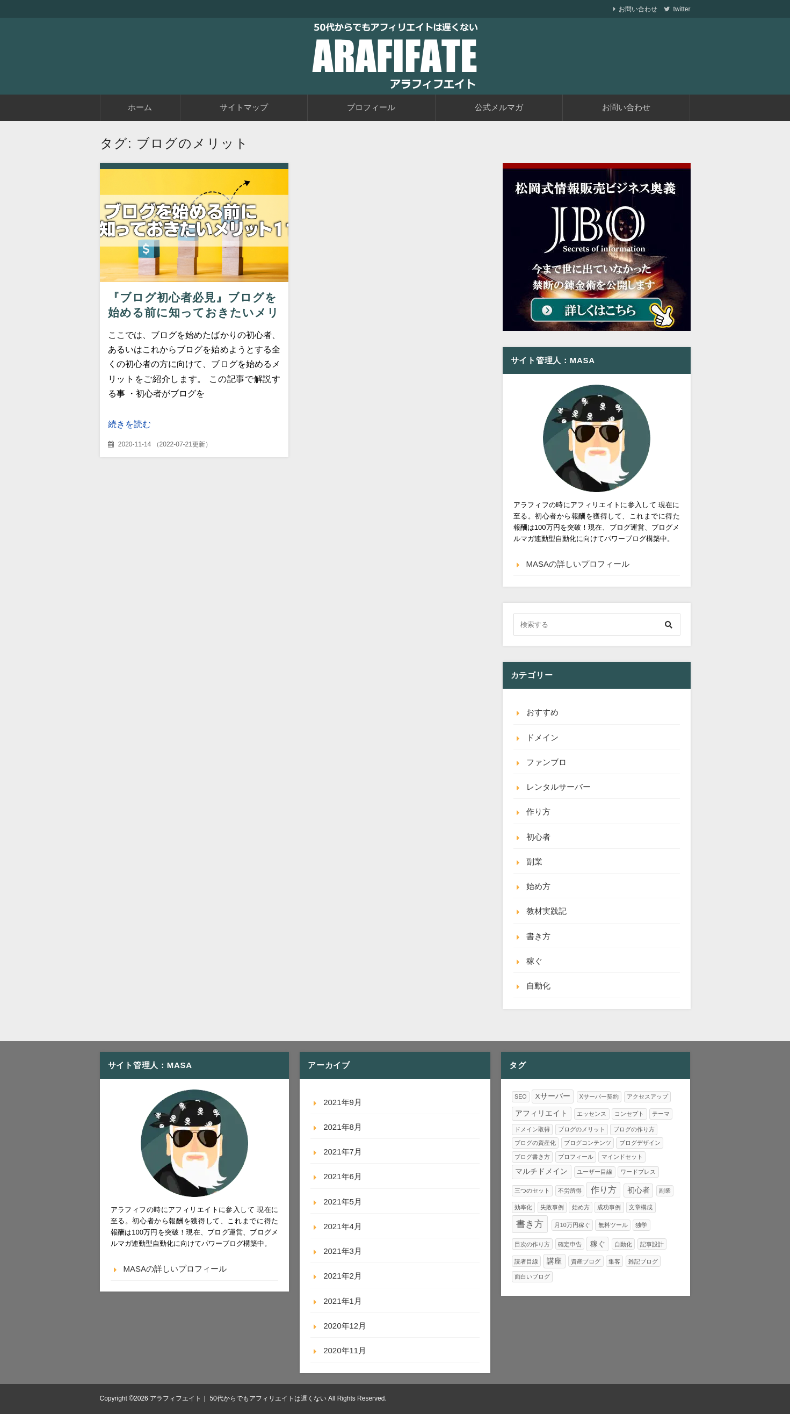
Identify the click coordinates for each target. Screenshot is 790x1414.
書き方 (538, 936)
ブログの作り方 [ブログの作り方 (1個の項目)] (634, 1129)
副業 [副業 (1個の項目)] (665, 1190)
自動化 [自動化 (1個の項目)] (623, 1244)
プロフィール (371, 107)
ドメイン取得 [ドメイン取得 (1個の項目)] (532, 1129)
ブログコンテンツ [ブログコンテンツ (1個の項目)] (587, 1142)
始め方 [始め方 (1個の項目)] (581, 1207)
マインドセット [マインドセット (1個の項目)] (622, 1156)
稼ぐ (534, 960)
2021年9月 (342, 1102)
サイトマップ (244, 107)
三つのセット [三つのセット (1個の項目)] (532, 1190)
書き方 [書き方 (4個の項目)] (529, 1223)
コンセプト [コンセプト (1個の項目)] (629, 1113)
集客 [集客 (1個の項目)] (614, 1261)
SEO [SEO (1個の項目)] (520, 1096)
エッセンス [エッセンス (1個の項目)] (591, 1113)
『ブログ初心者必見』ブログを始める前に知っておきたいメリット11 (194, 312)
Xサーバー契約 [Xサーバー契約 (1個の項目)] (599, 1096)
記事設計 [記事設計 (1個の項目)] (652, 1244)
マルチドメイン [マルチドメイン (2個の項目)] (541, 1171)
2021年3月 (342, 1251)
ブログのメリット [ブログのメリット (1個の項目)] (581, 1129)
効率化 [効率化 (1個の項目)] (523, 1207)
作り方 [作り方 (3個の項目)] (604, 1189)
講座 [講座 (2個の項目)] (554, 1261)
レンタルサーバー (558, 786)
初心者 (538, 836)
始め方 (538, 886)
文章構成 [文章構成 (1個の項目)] (641, 1207)
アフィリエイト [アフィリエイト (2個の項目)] (541, 1113)
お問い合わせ (638, 9)
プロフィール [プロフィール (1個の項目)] (575, 1156)
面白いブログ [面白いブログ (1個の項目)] (532, 1276)
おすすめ (542, 712)
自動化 (538, 985)
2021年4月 (342, 1226)
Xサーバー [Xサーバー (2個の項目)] (552, 1096)
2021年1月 (342, 1300)
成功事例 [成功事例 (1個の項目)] (609, 1207)
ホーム (140, 107)
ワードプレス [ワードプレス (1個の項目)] (638, 1171)
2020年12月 (344, 1325)
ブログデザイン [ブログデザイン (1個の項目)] (640, 1142)
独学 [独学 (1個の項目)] (641, 1225)
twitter (681, 9)
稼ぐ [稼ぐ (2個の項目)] (597, 1244)
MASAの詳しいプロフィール (578, 563)
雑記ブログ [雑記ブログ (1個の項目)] (643, 1261)
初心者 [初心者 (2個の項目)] (638, 1190)
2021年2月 (342, 1275)
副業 (534, 861)
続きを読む (129, 424)
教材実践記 (546, 910)
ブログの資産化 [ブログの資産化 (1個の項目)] (535, 1142)
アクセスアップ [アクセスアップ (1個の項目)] (647, 1096)
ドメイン (542, 737)
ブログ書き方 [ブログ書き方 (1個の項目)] (532, 1156)
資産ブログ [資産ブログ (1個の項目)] (585, 1261)
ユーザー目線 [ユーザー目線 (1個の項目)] (594, 1171)
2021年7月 (342, 1151)
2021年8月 (342, 1126)
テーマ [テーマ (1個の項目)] (661, 1113)
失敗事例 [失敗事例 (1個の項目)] (552, 1207)
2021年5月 (342, 1201)
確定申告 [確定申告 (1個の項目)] (570, 1244)
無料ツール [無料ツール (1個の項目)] (613, 1225)
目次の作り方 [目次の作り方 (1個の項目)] (532, 1244)
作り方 (538, 811)
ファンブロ (546, 762)
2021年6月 (342, 1176)
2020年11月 (344, 1350)
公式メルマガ (499, 107)
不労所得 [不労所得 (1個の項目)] (570, 1190)
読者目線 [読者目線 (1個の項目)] (526, 1261)
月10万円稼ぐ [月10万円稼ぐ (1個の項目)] (572, 1225)
